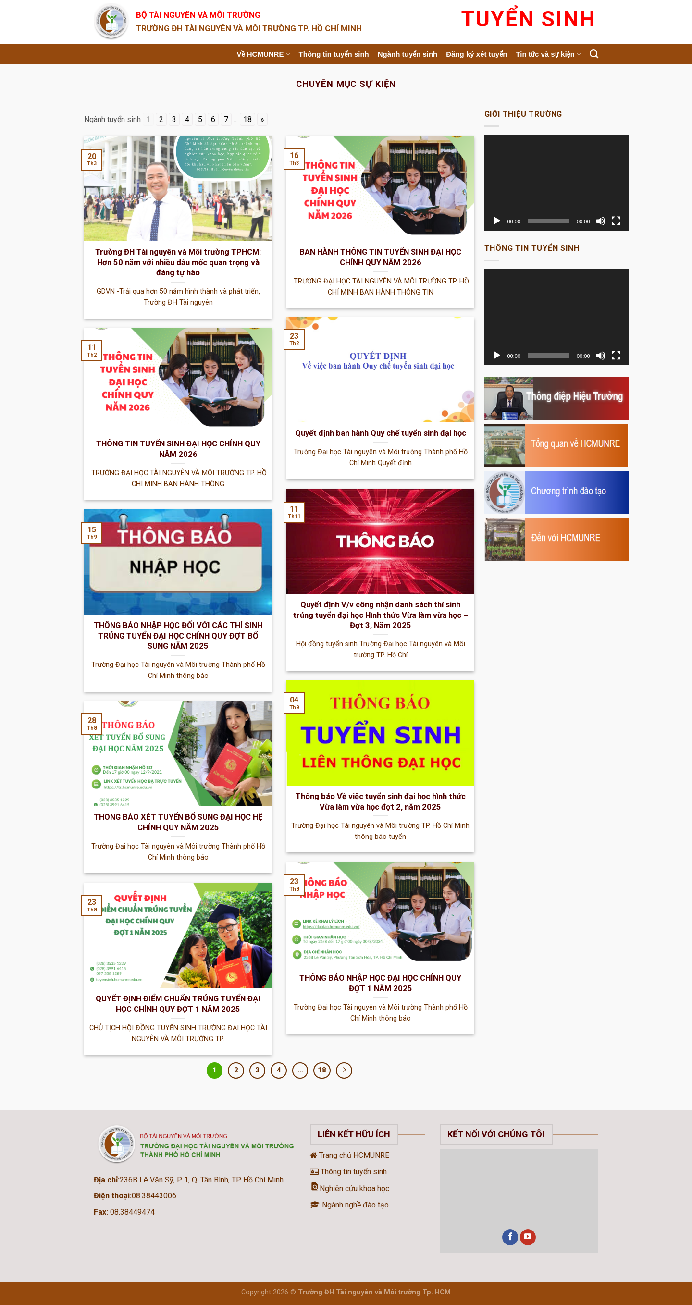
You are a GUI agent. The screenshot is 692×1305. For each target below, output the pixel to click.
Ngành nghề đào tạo (349, 1204)
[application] (556, 183)
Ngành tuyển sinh (408, 54)
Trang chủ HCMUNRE (349, 1155)
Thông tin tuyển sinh (334, 54)
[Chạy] (497, 221)
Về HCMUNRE (263, 54)
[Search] (594, 54)
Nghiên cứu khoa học (349, 1188)
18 (247, 119)
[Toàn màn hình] (616, 221)
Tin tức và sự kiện (548, 54)
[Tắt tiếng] (601, 221)
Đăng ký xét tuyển (476, 54)
